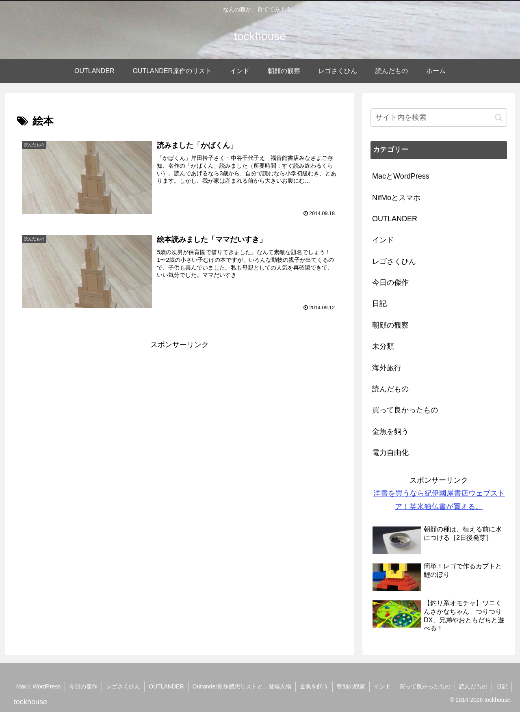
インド (382, 686)
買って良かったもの (425, 686)
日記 (501, 686)
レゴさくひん (123, 686)
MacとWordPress (38, 686)
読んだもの (473, 686)
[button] (499, 117)
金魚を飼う (314, 686)
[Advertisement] (179, 408)
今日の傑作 (83, 686)
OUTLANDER (166, 686)
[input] (438, 117)
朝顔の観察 (351, 686)
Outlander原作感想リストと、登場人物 (242, 686)
